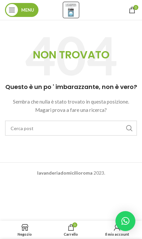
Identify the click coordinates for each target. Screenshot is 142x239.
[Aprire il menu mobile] (22, 10)
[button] (125, 221)
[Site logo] (71, 9)
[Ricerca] (71, 128)
